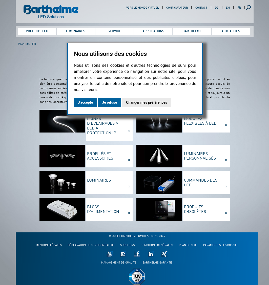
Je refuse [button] (109, 102)
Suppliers (127, 245)
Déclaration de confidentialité (91, 245)
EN (228, 8)
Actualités (230, 31)
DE (216, 8)
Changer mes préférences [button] (146, 102)
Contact (201, 8)
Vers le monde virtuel (142, 8)
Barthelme (192, 31)
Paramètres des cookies (220, 245)
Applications (153, 31)
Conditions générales (157, 245)
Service (114, 31)
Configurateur (177, 8)
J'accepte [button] (85, 102)
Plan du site (188, 245)
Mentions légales (49, 245)
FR (239, 8)
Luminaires (75, 31)
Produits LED (37, 31)
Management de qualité (118, 262)
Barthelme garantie (157, 262)
